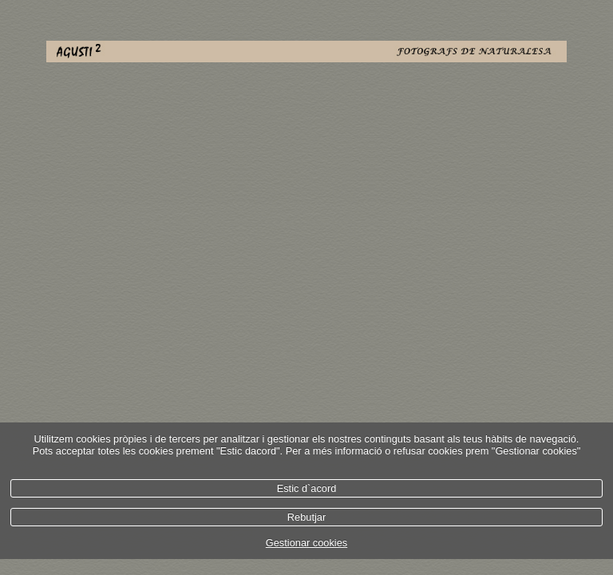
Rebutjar (306, 517)
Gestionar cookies (306, 543)
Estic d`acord (307, 488)
